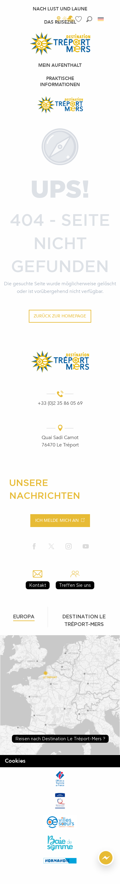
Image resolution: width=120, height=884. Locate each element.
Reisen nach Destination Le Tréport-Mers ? (60, 738)
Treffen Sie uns (75, 585)
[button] (89, 19)
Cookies (15, 761)
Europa (24, 616)
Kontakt (37, 585)
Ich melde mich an (57, 520)
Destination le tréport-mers (84, 620)
